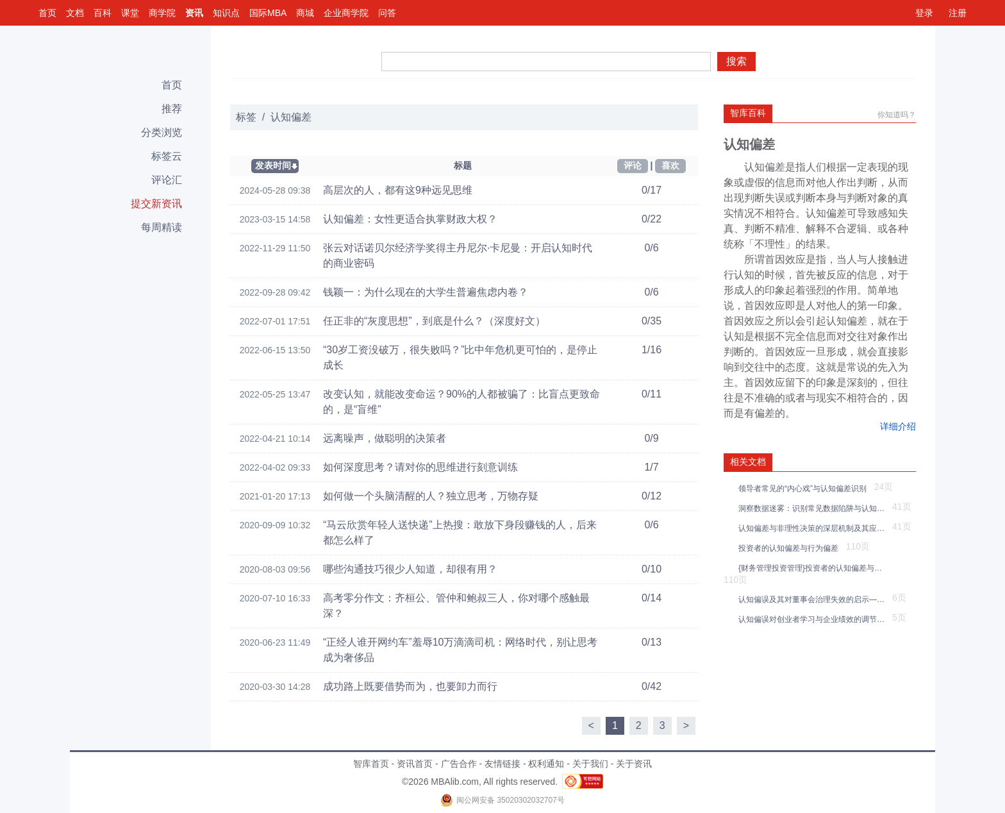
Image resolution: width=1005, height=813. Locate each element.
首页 (47, 13)
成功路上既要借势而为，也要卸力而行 (410, 686)
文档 (75, 13)
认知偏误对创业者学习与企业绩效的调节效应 (813, 619)
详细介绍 (898, 426)
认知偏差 (290, 117)
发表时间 (273, 165)
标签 (246, 117)
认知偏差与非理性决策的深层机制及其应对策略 (813, 528)
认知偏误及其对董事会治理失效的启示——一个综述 (813, 599)
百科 (103, 13)
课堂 (130, 13)
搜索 (736, 61)
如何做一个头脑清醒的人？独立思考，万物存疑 (430, 495)
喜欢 (670, 165)
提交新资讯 (156, 203)
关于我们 (590, 764)
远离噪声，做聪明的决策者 (384, 438)
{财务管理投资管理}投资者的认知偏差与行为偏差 (813, 568)
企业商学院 (346, 13)
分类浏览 (161, 132)
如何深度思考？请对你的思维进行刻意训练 (420, 467)
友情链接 (502, 764)
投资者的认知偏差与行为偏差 (790, 548)
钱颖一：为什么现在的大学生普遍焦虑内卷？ (425, 292)
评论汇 (166, 179)
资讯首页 (415, 764)
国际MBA (268, 13)
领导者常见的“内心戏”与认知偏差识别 (804, 488)
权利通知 (546, 764)
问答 (387, 13)
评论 (633, 165)
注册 (958, 13)
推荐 (172, 108)
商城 (305, 13)
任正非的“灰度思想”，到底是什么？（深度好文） (434, 320)
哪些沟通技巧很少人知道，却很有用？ (410, 569)
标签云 (166, 156)
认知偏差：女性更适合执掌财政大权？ (410, 219)
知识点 (226, 13)
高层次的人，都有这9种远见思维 (397, 190)
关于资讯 (634, 764)
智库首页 (371, 764)
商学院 (162, 13)
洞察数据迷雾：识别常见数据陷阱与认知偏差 (813, 508)
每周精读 (161, 227)
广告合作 (459, 764)
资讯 (194, 13)
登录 (924, 13)
